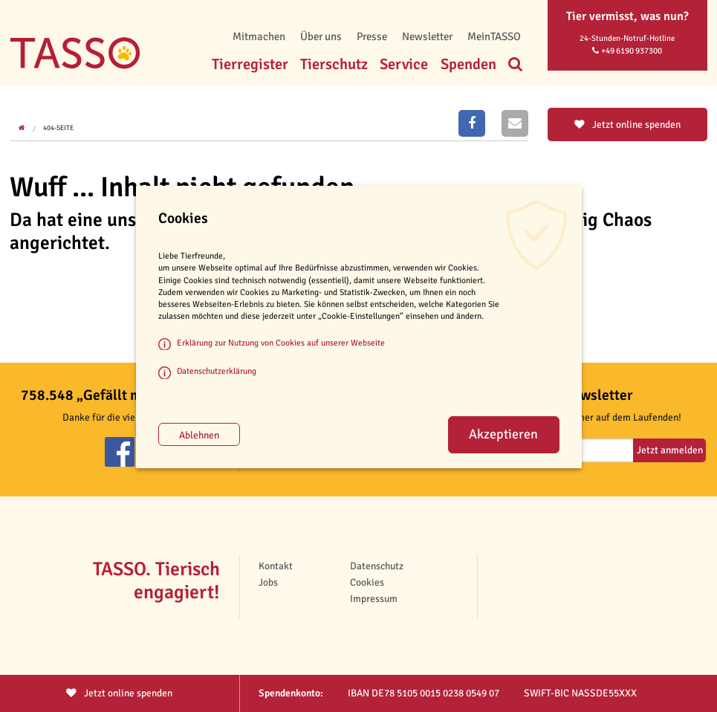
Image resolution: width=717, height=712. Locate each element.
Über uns (321, 36)
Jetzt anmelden (670, 450)
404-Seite (58, 127)
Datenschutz (376, 566)
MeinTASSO (494, 36)
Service (404, 64)
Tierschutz (334, 64)
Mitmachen (259, 36)
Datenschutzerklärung (216, 371)
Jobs (268, 582)
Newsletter (427, 36)
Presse (372, 36)
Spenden (468, 64)
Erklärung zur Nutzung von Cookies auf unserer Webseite (281, 342)
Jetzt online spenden (627, 124)
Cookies (367, 582)
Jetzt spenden (119, 693)
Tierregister (250, 64)
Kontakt (276, 566)
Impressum (374, 598)
